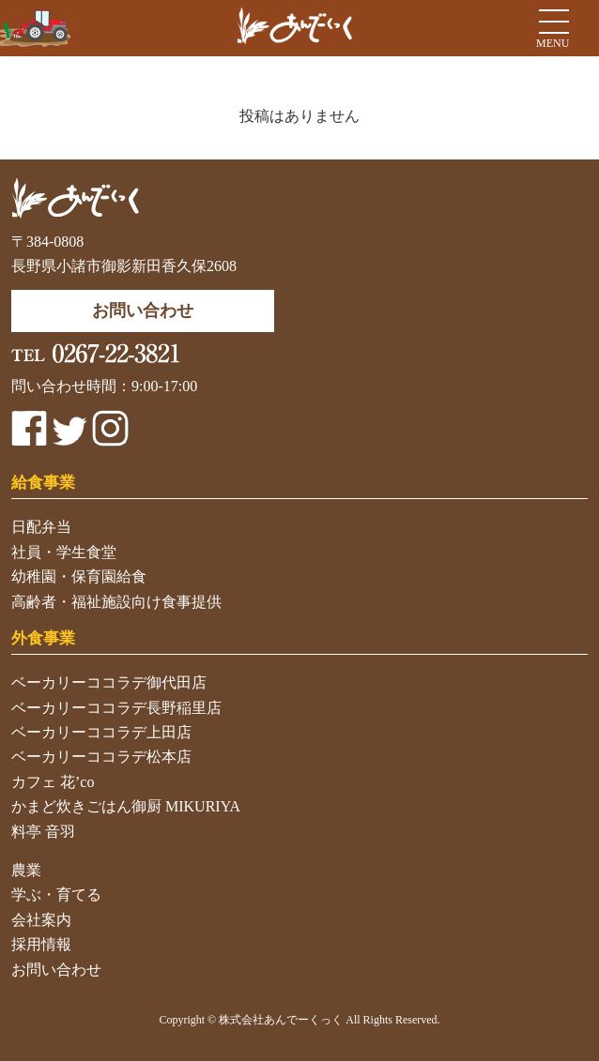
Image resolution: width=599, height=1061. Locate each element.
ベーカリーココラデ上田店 (101, 732)
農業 (26, 870)
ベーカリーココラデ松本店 (101, 757)
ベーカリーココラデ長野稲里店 (116, 708)
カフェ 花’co (52, 782)
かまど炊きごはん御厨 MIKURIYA (125, 806)
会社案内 (41, 920)
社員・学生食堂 (63, 552)
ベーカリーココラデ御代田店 (109, 682)
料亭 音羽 (43, 832)
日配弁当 (41, 527)
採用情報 (41, 944)
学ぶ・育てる (56, 894)
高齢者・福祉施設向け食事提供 (116, 602)
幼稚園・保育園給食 (78, 576)
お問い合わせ (56, 970)
